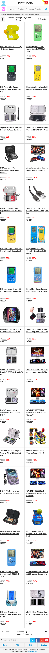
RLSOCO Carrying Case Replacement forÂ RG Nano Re (11, 210)
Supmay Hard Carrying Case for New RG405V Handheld (11, 129)
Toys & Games (9, 14)
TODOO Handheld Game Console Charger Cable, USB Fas (37, 210)
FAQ (31, 645)
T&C (17, 645)
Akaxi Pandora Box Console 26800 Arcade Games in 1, (37, 169)
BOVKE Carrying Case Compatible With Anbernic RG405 (10, 412)
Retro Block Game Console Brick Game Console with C (36, 290)
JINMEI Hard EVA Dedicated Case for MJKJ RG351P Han (37, 129)
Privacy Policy (32, 651)
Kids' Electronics (18, 14)
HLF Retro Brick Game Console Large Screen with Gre (10, 89)
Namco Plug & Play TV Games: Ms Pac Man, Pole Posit (36, 533)
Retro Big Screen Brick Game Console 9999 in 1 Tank (35, 49)
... (42, 632)
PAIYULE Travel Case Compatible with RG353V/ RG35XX (10, 170)
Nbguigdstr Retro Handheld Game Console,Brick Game (37, 88)
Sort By (42, 19)
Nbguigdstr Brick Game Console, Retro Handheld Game (36, 251)
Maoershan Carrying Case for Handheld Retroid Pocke (11, 532)
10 (46, 632)
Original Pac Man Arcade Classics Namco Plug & (35, 452)
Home (2, 14)
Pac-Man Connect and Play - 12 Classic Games (11, 48)
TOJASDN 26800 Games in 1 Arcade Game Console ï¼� (37, 371)
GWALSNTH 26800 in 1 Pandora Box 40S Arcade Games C (36, 412)
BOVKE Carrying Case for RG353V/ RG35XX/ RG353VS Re (11, 372)
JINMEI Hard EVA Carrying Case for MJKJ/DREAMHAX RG (10, 453)
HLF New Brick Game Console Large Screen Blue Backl (10, 614)
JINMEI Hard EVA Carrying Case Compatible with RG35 (37, 331)
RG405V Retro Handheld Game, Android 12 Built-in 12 (11, 492)
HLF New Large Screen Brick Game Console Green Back (11, 250)
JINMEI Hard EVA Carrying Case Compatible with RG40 (37, 613)
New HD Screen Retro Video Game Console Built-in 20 (11, 331)
